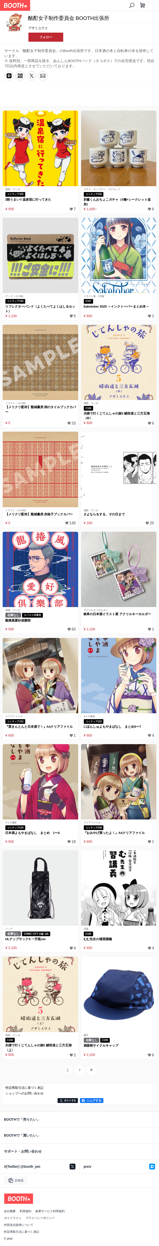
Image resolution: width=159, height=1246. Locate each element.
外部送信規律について (18, 1224)
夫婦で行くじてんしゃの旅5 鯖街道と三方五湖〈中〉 (117, 416)
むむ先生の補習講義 (98, 939)
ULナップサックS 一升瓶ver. (26, 939)
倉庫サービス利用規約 (50, 1211)
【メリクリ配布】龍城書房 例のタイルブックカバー (40, 409)
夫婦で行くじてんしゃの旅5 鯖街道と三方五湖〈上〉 (38, 1047)
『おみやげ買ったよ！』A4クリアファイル (114, 833)
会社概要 (10, 1211)
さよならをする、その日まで (104, 514)
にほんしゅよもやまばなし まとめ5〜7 (112, 726)
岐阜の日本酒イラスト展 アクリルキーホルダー (117, 614)
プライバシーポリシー (40, 1218)
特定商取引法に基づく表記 (21, 1231)
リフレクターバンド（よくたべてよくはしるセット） (40, 309)
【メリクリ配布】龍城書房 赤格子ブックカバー (39, 514)
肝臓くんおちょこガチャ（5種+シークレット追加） (117, 202)
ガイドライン (13, 1218)
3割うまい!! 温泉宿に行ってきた (28, 199)
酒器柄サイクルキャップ (101, 1045)
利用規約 (25, 1211)
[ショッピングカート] (142, 5)
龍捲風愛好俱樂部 (18, 620)
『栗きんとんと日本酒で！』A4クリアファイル (39, 726)
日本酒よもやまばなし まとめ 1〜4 (32, 833)
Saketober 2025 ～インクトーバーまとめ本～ (116, 306)
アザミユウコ (38, 28)
